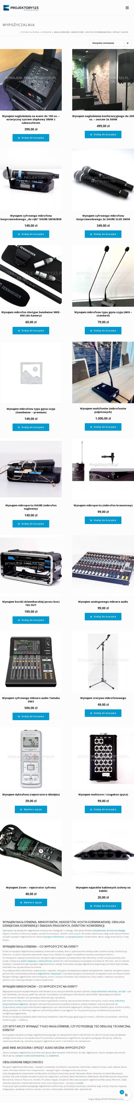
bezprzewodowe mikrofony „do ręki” (108, 991)
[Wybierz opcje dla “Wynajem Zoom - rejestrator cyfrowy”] (31, 902)
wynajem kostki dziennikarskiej (29, 1055)
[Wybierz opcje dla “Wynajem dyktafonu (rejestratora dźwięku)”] (31, 809)
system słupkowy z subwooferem (36, 961)
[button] (31, 138)
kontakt (79, 1083)
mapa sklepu (94, 1099)
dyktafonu (54, 1055)
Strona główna (29, 32)
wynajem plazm (75, 936)
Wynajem (46, 32)
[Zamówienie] (110, 43)
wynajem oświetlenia (54, 936)
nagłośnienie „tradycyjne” (50, 973)
